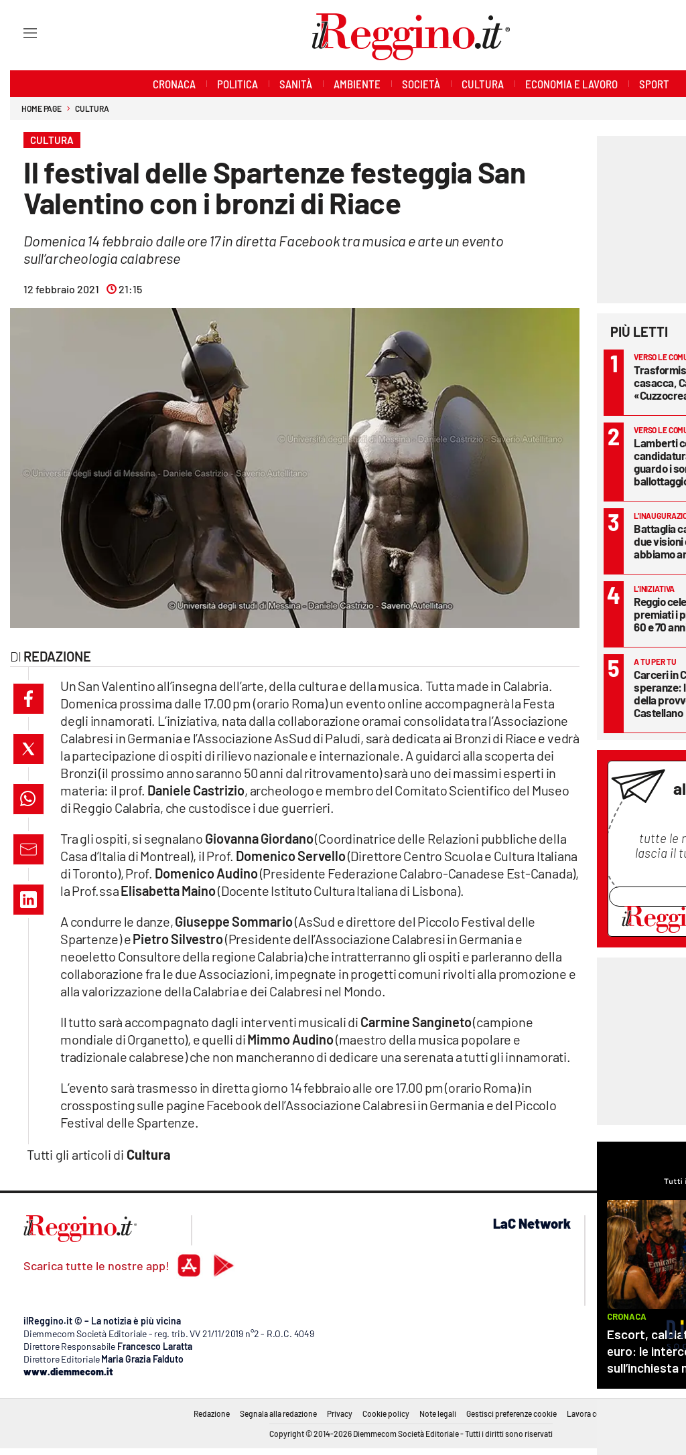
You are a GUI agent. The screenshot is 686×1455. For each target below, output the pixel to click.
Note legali (437, 1413)
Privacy (339, 1413)
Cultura (92, 108)
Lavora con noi (592, 1413)
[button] (28, 698)
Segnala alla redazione (278, 1413)
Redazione (212, 1413)
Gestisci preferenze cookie (511, 1413)
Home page (41, 108)
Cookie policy (385, 1413)
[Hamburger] (17, 32)
